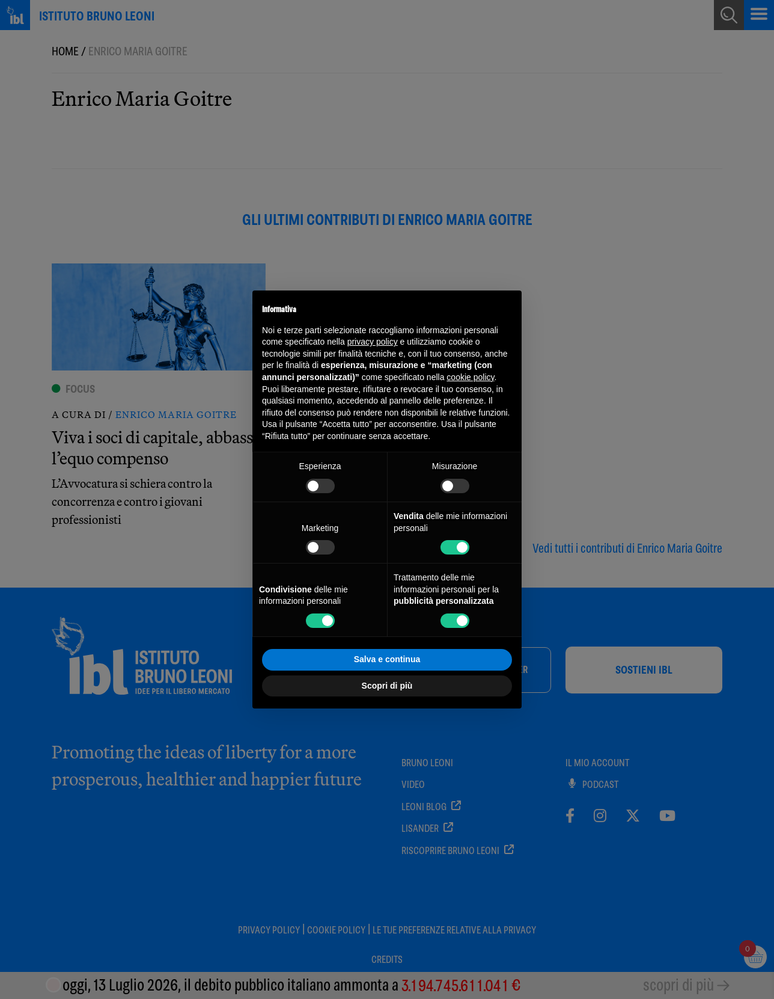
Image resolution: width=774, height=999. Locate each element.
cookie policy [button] (470, 377)
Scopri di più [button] (387, 685)
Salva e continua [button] (387, 659)
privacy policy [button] (372, 341)
